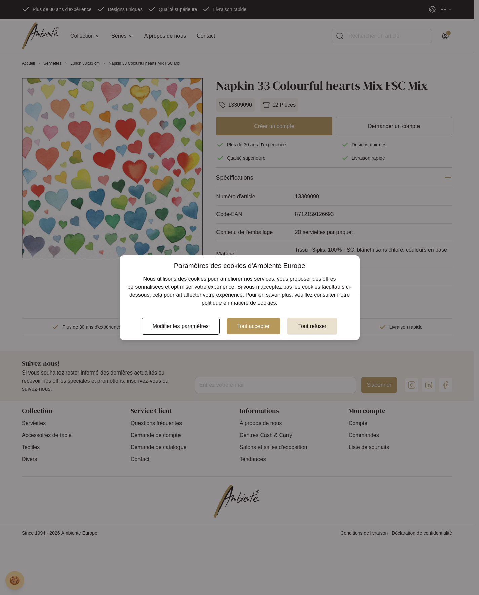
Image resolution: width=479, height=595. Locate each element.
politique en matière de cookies (239, 303)
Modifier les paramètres (181, 326)
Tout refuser (312, 326)
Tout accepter (253, 326)
